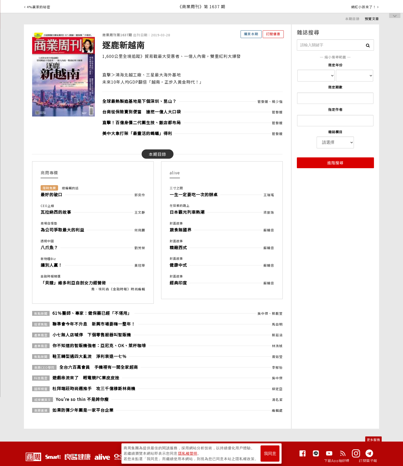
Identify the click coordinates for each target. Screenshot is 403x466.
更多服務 (373, 439)
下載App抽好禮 (337, 460)
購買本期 (251, 33)
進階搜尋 (335, 162)
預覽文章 (372, 18)
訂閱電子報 (368, 460)
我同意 (270, 453)
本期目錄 (352, 18)
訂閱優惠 (273, 33)
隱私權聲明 (187, 453)
